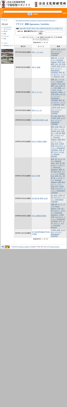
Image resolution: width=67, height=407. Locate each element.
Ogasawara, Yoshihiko (55, 54)
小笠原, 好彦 (55, 49)
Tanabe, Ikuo (55, 131)
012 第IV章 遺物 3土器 (40, 120)
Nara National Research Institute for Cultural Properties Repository (35, 20)
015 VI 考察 (36, 176)
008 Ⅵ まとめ (37, 110)
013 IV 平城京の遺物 (39, 141)
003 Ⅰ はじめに (38, 52)
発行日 (5, 31)
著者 (4, 33)
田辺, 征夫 (57, 172)
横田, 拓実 (54, 127)
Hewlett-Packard (54, 247)
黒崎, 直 (54, 58)
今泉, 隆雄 (57, 88)
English (64, 13)
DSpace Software (24, 247)
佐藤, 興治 (61, 139)
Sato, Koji (54, 144)
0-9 (21, 28)
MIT (45, 247)
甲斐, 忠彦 (61, 62)
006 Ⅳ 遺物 (36, 67)
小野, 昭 (58, 133)
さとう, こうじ (56, 142)
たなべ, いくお (58, 129)
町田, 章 (54, 159)
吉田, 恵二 (61, 116)
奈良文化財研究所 (1, 12)
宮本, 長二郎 (59, 163)
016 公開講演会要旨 (39, 216)
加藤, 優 (54, 204)
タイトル (6, 36)
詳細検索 (35, 14)
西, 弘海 (62, 64)
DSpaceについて (8, 45)
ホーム (5, 20)
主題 (4, 38)
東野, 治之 (54, 64)
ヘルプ (5, 43)
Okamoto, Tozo (58, 76)
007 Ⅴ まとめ (37, 92)
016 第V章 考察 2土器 (40, 198)
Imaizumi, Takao (57, 92)
